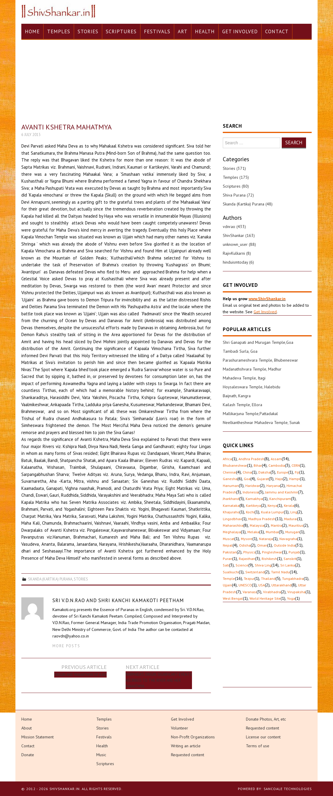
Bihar (258, 465)
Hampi (294, 479)
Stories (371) (234, 168)
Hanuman (231, 485)
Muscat (228, 539)
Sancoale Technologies (288, 788)
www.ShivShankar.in (267, 298)
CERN (296, 465)
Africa (227, 459)
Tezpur (249, 578)
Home (32, 31)
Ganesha (230, 479)
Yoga (291, 598)
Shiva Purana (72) (238, 195)
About (26, 728)
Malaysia (257, 525)
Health (205, 31)
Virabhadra (272, 592)
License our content (263, 737)
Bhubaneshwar (235, 465)
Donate (27, 754)
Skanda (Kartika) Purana (50, 579)
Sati (226, 565)
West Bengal (233, 598)
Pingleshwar (272, 552)
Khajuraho (231, 512)
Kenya (272, 505)
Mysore (246, 539)
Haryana (273, 485)
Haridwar (252, 485)
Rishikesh (269, 558)
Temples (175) (236, 177)
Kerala (289, 505)
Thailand (268, 578)
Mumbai (272, 532)
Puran (227, 558)
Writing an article (186, 745)
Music (101, 754)
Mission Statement (37, 737)
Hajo (279, 479)
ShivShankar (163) (239, 235)
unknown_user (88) (239, 244)
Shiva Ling (263, 565)
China (247, 472)
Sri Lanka (287, 565)
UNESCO (245, 585)
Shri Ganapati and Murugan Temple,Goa (258, 342)
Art (183, 31)
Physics (249, 552)
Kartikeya (253, 505)
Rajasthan (247, 558)
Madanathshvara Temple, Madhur (252, 369)
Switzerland (255, 572)
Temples (58, 31)
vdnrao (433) (234, 226)
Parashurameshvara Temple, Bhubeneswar (260, 360)
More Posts (66, 645)
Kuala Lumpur (272, 512)
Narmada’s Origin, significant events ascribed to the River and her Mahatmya (159, 680)
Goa (247, 479)
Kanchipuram (280, 498)
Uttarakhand (281, 585)
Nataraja (266, 539)
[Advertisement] (267, 650)
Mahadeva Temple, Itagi (244, 378)
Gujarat (263, 479)
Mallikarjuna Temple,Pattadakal (250, 413)
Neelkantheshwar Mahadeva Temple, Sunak (261, 422)
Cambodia (276, 465)
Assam (276, 459)
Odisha (245, 545)
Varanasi (250, 592)
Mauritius (296, 525)
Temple (229, 578)
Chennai (229, 472)
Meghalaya (232, 532)
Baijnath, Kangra (237, 395)
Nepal (228, 545)
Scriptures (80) (236, 186)
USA (261, 585)
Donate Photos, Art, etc (266, 719)
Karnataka (231, 505)
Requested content (187, 754)
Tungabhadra (293, 578)
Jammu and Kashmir (281, 492)
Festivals (157, 31)
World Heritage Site (265, 598)
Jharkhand (231, 498)
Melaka (253, 532)
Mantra (276, 525)
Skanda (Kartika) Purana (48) (248, 204)
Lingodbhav (232, 519)
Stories (88, 31)
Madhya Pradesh (261, 519)
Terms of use (257, 745)
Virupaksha (296, 592)
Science (242, 565)
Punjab (294, 552)
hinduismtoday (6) (238, 262)
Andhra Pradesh (251, 459)
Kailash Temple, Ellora (242, 404)
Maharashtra (233, 525)
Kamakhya (254, 498)
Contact (277, 31)
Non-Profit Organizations (193, 737)
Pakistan (230, 552)
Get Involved (240, 31)
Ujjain (227, 585)
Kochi (250, 512)
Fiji (297, 472)
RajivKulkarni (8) (237, 253)
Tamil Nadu (280, 572)
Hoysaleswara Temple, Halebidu (251, 387)
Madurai (290, 519)
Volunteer (179, 728)
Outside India (284, 545)
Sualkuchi (231, 572)
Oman (262, 545)
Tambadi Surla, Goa (240, 351)
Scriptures (121, 31)
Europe (282, 472)
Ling (293, 512)
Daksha (264, 472)
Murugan (292, 532)
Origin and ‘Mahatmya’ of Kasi (80, 674)
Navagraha (288, 539)
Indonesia (251, 492)
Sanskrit (290, 558)
